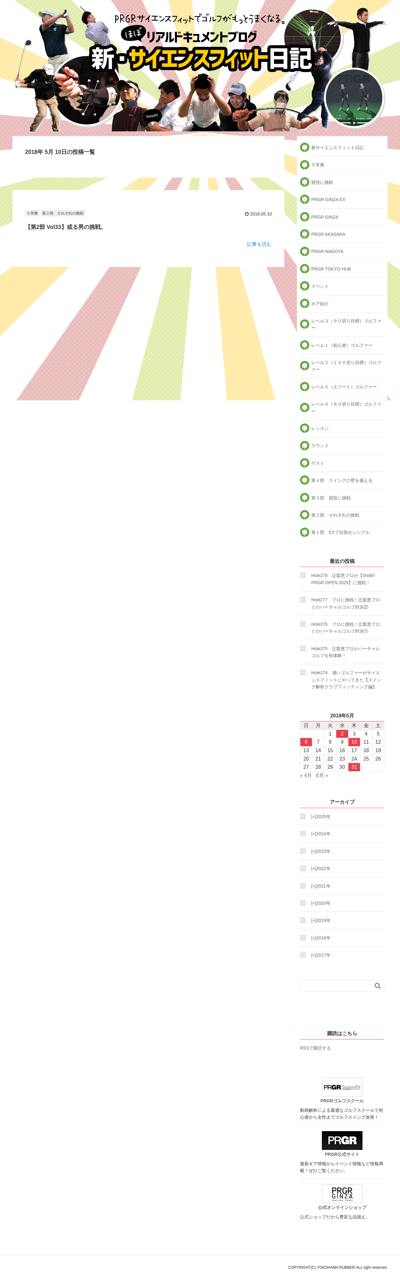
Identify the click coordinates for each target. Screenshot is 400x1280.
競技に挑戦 (322, 182)
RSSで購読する (315, 1047)
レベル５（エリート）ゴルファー (344, 386)
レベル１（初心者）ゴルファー (341, 345)
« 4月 (306, 775)
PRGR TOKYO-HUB (331, 268)
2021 (319, 885)
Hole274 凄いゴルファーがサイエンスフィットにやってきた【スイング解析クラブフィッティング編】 (346, 679)
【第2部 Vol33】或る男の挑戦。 (65, 227)
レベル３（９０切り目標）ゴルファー (346, 324)
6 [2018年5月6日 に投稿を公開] (306, 742)
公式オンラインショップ (342, 1197)
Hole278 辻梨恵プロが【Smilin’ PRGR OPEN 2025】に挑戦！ (343, 579)
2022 (319, 868)
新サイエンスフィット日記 (337, 147)
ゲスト (317, 463)
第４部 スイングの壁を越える (341, 480)
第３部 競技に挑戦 (331, 497)
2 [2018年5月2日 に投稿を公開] (342, 733)
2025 (319, 816)
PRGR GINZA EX (328, 199)
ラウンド (320, 445)
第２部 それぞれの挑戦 (62, 213)
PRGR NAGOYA (327, 251)
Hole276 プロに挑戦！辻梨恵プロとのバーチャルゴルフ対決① (345, 628)
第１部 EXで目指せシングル (340, 532)
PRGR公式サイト (342, 1144)
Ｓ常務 (32, 213)
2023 (319, 851)
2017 (319, 955)
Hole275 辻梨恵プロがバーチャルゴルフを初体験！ (345, 652)
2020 (319, 903)
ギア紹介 (320, 303)
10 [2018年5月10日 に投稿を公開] (354, 742)
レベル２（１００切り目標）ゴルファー (346, 366)
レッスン (320, 428)
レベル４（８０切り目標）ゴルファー (346, 407)
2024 (319, 833)
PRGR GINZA (324, 217)
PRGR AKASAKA (328, 234)
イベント (320, 286)
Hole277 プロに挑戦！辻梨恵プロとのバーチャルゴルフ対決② (345, 603)
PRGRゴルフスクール (342, 1090)
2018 (319, 937)
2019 (319, 920)
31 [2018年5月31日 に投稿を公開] (354, 767)
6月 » (322, 775)
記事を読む (259, 244)
